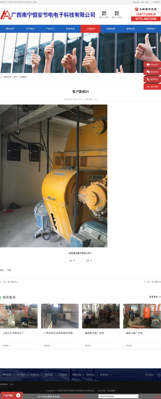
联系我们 (156, 2)
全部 (9, 270)
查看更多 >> (155, 297)
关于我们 (30, 29)
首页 (15, 77)
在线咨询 (152, 64)
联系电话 (152, 79)
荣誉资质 (70, 29)
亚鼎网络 (111, 390)
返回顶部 (152, 86)
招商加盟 (110, 29)
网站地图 (136, 2)
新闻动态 (131, 29)
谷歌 (147, 2)
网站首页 (10, 29)
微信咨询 (152, 72)
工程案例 (90, 29)
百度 (142, 2)
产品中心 (50, 29)
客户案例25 (12, 282)
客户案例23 (156, 282)
